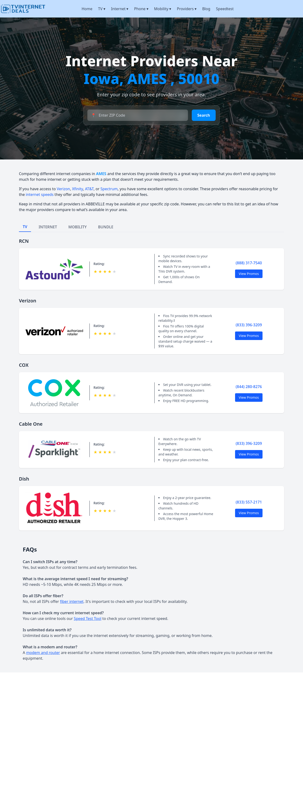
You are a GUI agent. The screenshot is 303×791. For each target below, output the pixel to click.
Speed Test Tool (87, 618)
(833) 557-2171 (249, 502)
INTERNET (48, 227)
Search (203, 115)
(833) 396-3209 (249, 324)
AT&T (89, 188)
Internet (120, 8)
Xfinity (77, 188)
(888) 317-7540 (249, 262)
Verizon (63, 188)
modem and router (43, 652)
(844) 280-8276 (249, 386)
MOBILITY (77, 227)
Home (87, 8)
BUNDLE (105, 227)
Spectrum (109, 188)
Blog (206, 8)
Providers (186, 8)
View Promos (249, 273)
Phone (141, 8)
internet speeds (39, 194)
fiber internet (71, 601)
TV (101, 8)
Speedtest (225, 8)
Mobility (162, 8)
